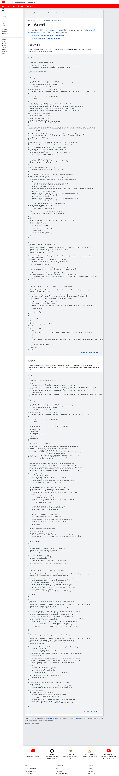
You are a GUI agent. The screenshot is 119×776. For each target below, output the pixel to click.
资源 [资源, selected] (38, 6)
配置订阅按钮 (28, 774)
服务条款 (90, 768)
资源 (61, 20)
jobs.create (59, 35)
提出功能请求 (59, 771)
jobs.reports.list (53, 38)
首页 (3, 6)
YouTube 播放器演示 (30, 771)
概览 (8, 6)
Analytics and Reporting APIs (27, 2)
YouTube (9, 2)
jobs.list (42, 38)
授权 (14, 6)
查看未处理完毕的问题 (62, 774)
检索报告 (34, 38)
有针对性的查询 (30, 6)
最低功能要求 (91, 774)
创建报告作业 (36, 35)
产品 (34, 20)
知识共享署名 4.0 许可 (51, 718)
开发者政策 (90, 771)
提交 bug (58, 768)
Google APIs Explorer (30, 768)
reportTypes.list (47, 35)
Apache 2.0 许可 (77, 718)
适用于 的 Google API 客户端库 (51, 30)
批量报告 (20, 6)
